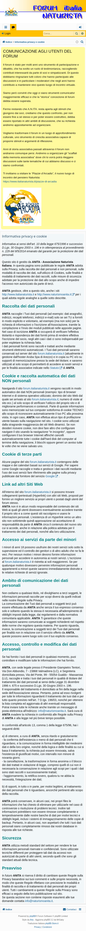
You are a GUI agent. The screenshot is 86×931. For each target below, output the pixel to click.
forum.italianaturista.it (51, 353)
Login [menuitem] (81, 27)
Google (50, 476)
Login (7, 33)
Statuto (54, 367)
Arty (32, 920)
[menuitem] (82, 42)
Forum (14, 27)
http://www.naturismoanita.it (54, 294)
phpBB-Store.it (51, 923)
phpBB (32, 916)
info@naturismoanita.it (52, 710)
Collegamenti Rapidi (6, 27)
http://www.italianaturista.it (18, 294)
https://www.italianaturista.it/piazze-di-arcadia (30, 181)
